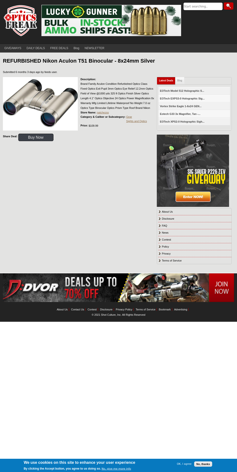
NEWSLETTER (94, 48)
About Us (167, 211)
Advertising (180, 309)
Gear (129, 116)
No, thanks (203, 464)
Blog (76, 48)
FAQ (164, 225)
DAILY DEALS (35, 48)
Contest (166, 239)
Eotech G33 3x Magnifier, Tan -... (180, 113)
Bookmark (165, 309)
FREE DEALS (59, 48)
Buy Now (36, 137)
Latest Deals (166, 80)
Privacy (166, 253)
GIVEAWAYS (12, 48)
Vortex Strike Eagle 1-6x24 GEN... (181, 106)
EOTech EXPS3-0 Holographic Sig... (182, 98)
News (165, 232)
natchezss (103, 112)
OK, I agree (184, 463)
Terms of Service (172, 260)
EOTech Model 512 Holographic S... (182, 90)
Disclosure (168, 218)
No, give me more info (116, 468)
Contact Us (77, 309)
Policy (165, 246)
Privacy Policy (124, 309)
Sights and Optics (136, 121)
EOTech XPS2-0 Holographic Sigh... (182, 121)
